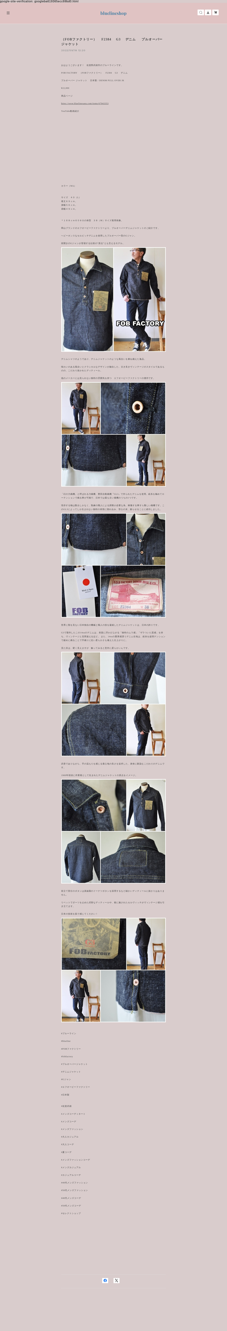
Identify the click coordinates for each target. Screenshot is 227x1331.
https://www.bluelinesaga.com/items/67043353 (85, 103)
